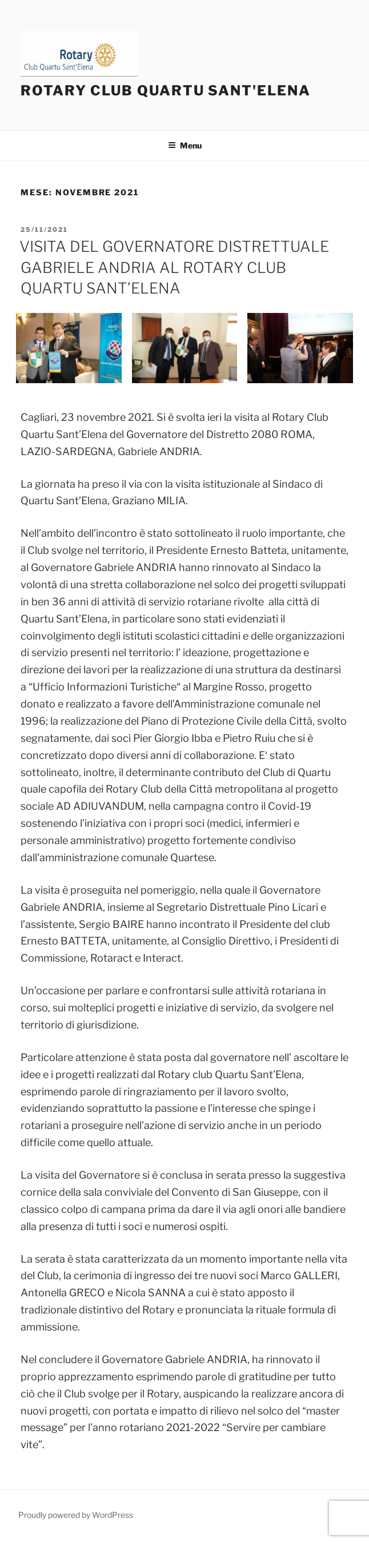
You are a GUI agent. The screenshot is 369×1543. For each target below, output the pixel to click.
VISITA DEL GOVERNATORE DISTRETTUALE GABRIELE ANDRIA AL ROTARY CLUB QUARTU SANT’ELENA (174, 267)
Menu (185, 145)
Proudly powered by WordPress (75, 1515)
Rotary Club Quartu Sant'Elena (166, 90)
